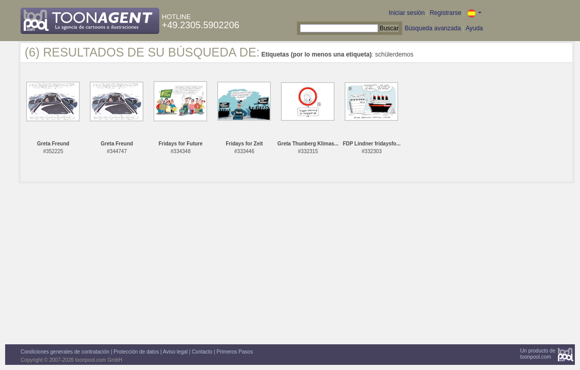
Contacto (202, 352)
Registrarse (445, 12)
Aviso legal (175, 352)
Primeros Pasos (235, 352)
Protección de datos (136, 352)
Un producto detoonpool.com (537, 354)
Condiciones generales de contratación (65, 352)
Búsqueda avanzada (433, 28)
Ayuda (474, 28)
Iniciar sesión (407, 12)
